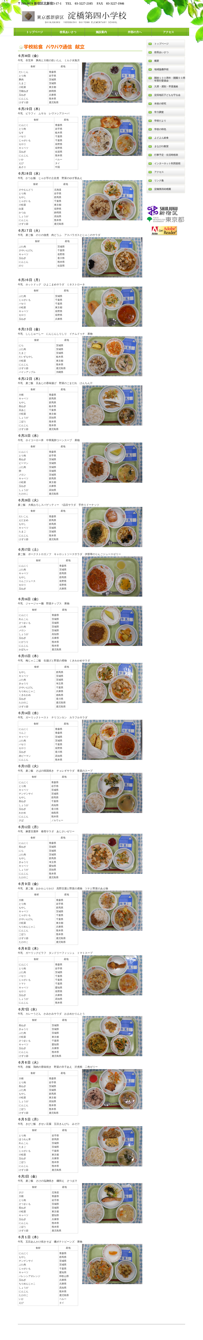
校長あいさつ (68, 32)
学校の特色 (160, 129)
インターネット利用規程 (167, 163)
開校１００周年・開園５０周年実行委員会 (169, 79)
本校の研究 (160, 103)
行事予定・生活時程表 (166, 155)
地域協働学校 (161, 69)
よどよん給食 (161, 137)
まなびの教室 (161, 146)
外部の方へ (135, 32)
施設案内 (101, 32)
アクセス (168, 32)
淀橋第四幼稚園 (162, 189)
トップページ (34, 32)
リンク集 (159, 180)
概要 (156, 60)
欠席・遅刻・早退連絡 (166, 86)
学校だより (160, 120)
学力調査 (159, 112)
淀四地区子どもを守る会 (167, 95)
